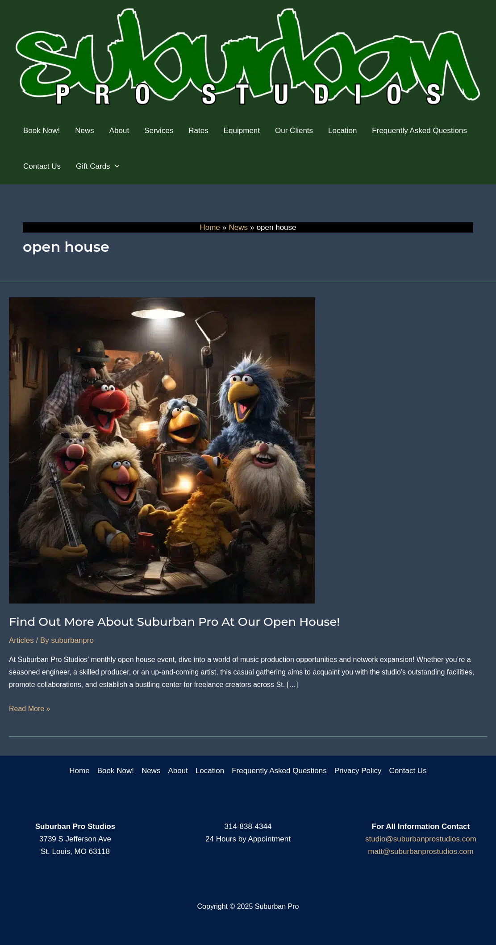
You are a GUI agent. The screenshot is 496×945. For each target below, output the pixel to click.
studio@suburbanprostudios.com (420, 839)
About (178, 770)
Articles (21, 640)
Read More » (29, 709)
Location (210, 770)
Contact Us (408, 770)
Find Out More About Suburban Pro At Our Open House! (174, 622)
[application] (114, 166)
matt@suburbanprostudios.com (420, 851)
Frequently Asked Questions (279, 770)
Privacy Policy (358, 770)
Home (79, 770)
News (151, 770)
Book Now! (115, 770)
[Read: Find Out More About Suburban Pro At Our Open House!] (162, 450)
